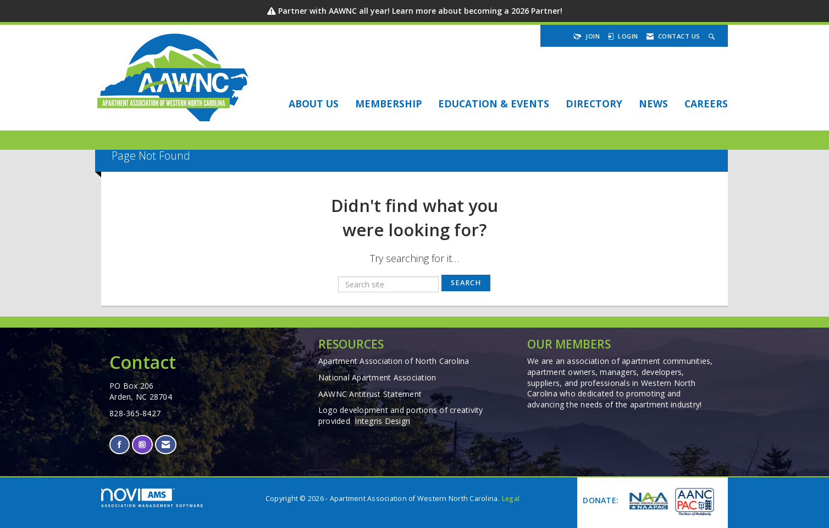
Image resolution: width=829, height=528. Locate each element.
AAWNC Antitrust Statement (370, 394)
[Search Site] (713, 36)
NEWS (653, 103)
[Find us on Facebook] (119, 444)
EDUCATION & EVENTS (493, 103)
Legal (510, 498)
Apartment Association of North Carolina (393, 361)
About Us (314, 103)
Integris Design (382, 421)
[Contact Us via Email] (165, 444)
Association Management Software (152, 498)
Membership (388, 103)
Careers (706, 103)
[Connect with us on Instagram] (142, 444)
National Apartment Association (377, 377)
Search (466, 282)
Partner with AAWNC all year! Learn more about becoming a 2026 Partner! (420, 11)
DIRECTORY (594, 103)
